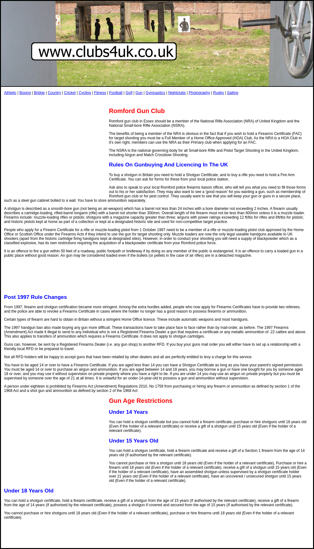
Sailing (232, 93)
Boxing (25, 93)
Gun (139, 93)
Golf (128, 93)
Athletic (10, 93)
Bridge (39, 93)
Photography (199, 93)
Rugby (218, 93)
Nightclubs (177, 93)
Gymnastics (155, 93)
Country (54, 93)
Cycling (85, 93)
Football (116, 93)
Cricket (70, 93)
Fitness (100, 93)
